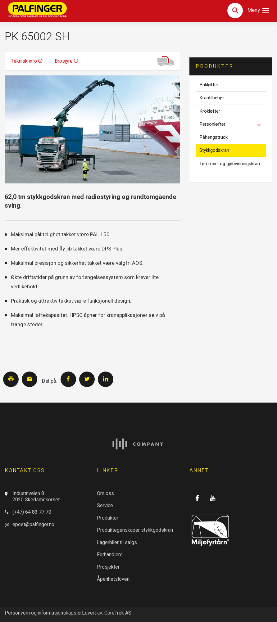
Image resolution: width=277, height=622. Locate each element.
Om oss (105, 493)
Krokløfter (209, 111)
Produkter (107, 518)
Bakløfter (208, 84)
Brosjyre (66, 61)
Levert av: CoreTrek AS (106, 613)
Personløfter (232, 124)
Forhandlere (110, 554)
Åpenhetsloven (113, 579)
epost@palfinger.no (33, 524)
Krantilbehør (211, 97)
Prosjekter (108, 567)
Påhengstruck (213, 137)
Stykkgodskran (214, 150)
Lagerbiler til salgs (117, 542)
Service (105, 505)
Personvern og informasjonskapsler (43, 613)
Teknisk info (26, 61)
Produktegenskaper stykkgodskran (135, 530)
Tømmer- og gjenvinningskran (229, 163)
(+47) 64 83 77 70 (31, 512)
